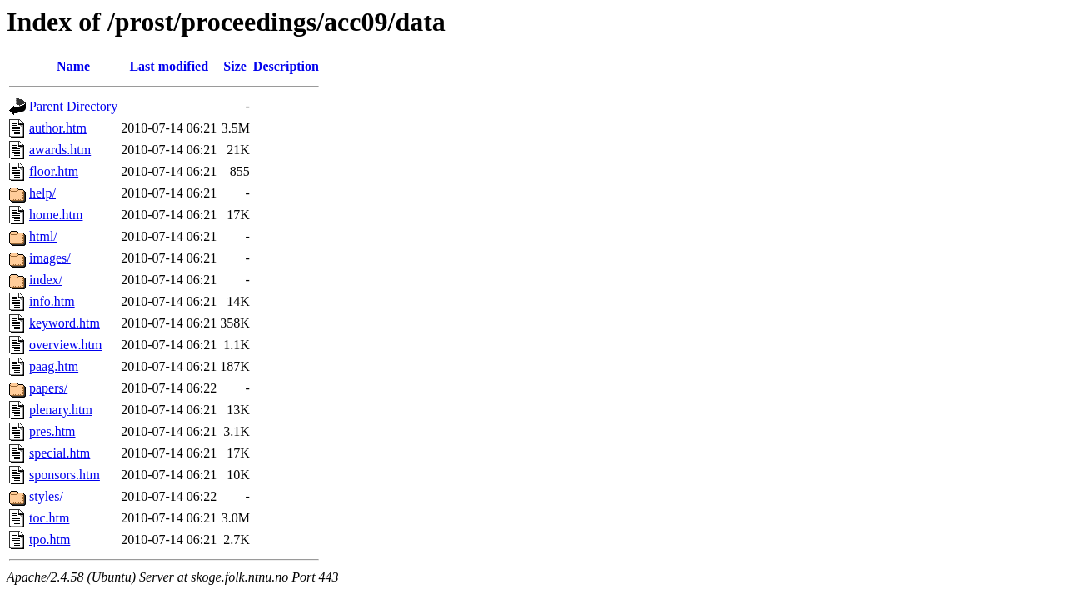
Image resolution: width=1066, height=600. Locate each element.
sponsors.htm (64, 475)
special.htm (59, 453)
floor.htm (53, 171)
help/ (42, 193)
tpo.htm (49, 539)
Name (73, 66)
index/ (45, 279)
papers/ (48, 388)
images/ (50, 258)
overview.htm (65, 345)
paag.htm (53, 366)
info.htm (52, 301)
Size (235, 66)
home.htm (55, 215)
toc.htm (49, 518)
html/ (43, 236)
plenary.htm (60, 409)
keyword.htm (64, 323)
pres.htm (52, 431)
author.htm (58, 128)
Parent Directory (73, 106)
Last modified (168, 66)
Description (286, 66)
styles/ (46, 496)
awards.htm (60, 149)
